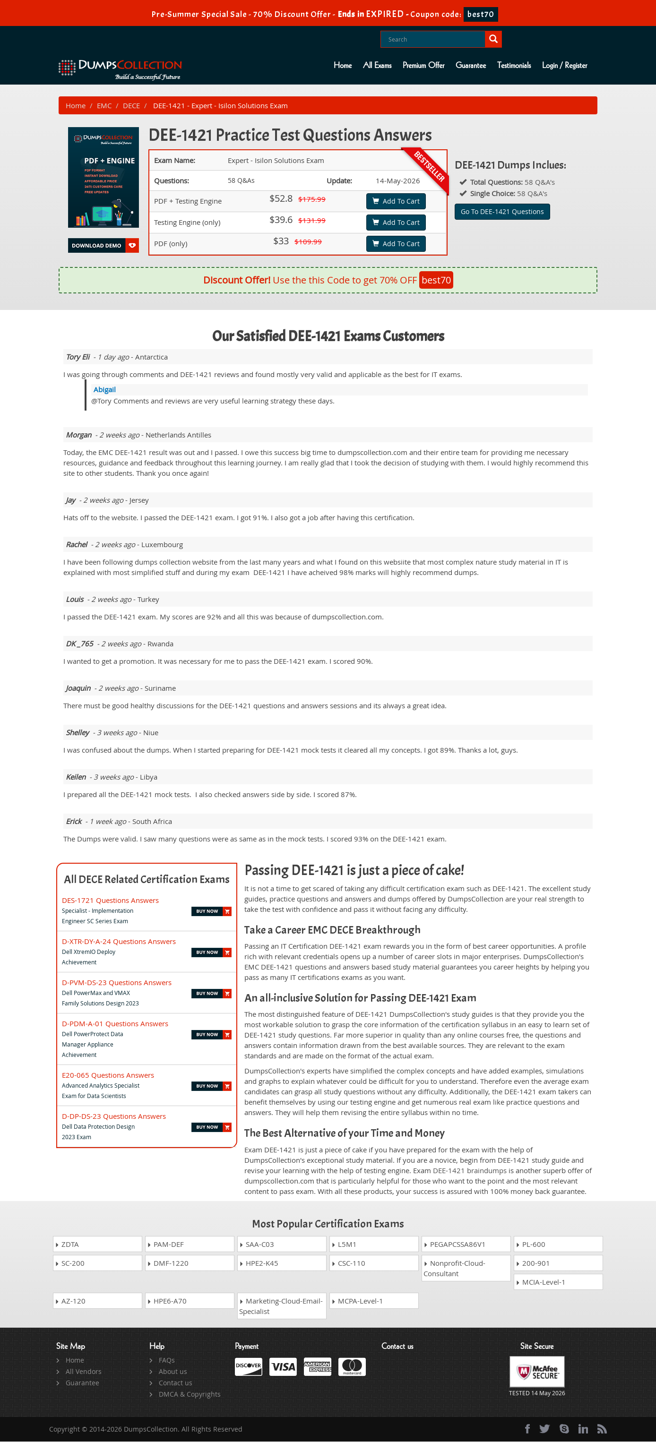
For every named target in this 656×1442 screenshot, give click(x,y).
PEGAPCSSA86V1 (454, 1244)
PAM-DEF (165, 1244)
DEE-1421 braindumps (470, 1170)
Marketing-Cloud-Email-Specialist (281, 1306)
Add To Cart (396, 201)
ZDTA (67, 1244)
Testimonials (514, 65)
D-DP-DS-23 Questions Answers (114, 1116)
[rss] (602, 1429)
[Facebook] (527, 1429)
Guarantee (471, 65)
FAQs (167, 1360)
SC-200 (70, 1263)
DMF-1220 (168, 1263)
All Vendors (84, 1372)
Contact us (175, 1383)
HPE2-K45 (258, 1263)
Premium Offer (423, 65)
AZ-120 (70, 1301)
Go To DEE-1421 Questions (502, 211)
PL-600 (530, 1244)
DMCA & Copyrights (190, 1394)
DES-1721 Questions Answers (110, 900)
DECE (131, 105)
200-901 (533, 1263)
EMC (104, 105)
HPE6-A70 (167, 1301)
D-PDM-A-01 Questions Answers (115, 1023)
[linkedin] (583, 1429)
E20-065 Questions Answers (108, 1075)
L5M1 (344, 1244)
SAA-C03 (256, 1244)
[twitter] (544, 1429)
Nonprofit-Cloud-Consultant (454, 1269)
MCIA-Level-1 (541, 1282)
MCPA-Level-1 (357, 1301)
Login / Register (564, 65)
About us (173, 1372)
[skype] (564, 1429)
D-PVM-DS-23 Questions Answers (117, 982)
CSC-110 (348, 1263)
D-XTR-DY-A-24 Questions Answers (119, 941)
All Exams (377, 65)
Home (343, 65)
